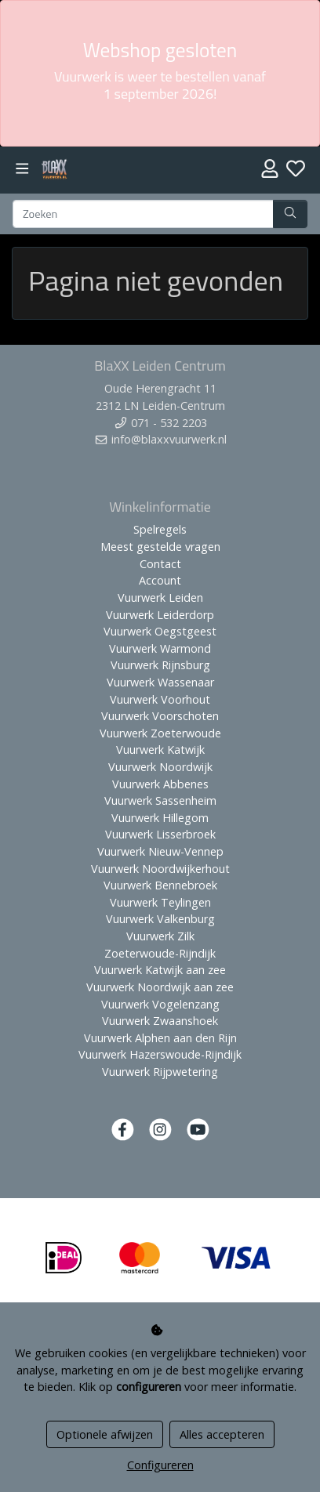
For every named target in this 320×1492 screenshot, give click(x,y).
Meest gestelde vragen (160, 546)
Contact (160, 563)
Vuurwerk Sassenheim (160, 800)
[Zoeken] (143, 214)
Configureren (160, 1465)
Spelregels (160, 529)
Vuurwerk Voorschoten (160, 715)
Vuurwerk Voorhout (160, 699)
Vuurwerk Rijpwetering (160, 1071)
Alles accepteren (222, 1434)
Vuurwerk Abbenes (160, 784)
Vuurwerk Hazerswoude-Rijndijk (160, 1054)
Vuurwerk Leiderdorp (160, 614)
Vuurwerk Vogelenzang (160, 1004)
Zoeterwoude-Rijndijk (160, 953)
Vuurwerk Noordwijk (160, 766)
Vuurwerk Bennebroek (160, 885)
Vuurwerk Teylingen (160, 902)
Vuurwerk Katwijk (160, 749)
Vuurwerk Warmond (160, 648)
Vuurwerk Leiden (160, 597)
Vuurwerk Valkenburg (160, 918)
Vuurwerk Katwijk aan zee (160, 969)
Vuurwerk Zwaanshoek (160, 1020)
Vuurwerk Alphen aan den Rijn (160, 1037)
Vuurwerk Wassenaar (160, 682)
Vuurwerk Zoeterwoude (160, 733)
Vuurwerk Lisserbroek (160, 834)
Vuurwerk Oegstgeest (160, 631)
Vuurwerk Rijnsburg (160, 664)
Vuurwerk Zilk (160, 936)
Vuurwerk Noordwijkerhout (160, 868)
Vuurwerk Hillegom (160, 817)
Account (160, 580)
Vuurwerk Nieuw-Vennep (160, 851)
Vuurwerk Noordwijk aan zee (160, 987)
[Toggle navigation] (22, 169)
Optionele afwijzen (104, 1434)
